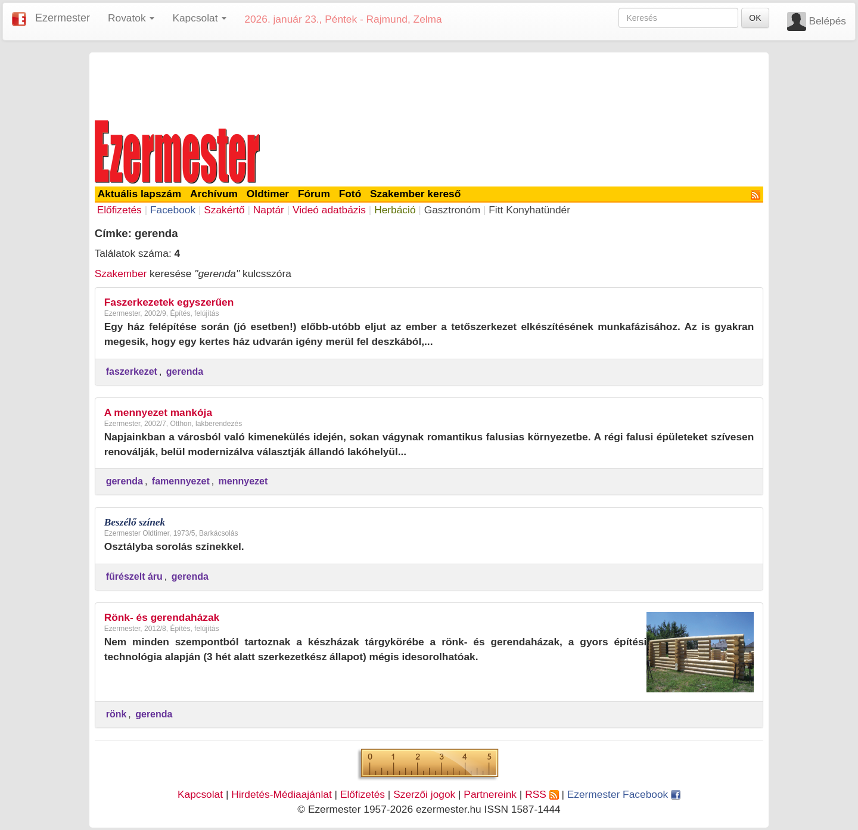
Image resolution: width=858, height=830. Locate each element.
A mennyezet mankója (158, 412)
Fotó (350, 194)
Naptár (268, 210)
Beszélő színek (135, 522)
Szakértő (224, 210)
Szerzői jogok (424, 794)
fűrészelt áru (134, 576)
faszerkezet (131, 371)
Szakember (121, 273)
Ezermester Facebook (623, 794)
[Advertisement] (429, 84)
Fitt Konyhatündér (529, 210)
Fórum (314, 194)
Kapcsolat (200, 794)
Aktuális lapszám (140, 194)
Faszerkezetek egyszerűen (169, 302)
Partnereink (490, 794)
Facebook (172, 210)
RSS (541, 794)
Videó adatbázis (329, 210)
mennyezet (243, 481)
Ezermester (62, 18)
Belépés (827, 21)
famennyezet (181, 481)
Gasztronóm (452, 210)
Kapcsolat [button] (199, 18)
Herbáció (394, 210)
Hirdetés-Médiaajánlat (281, 794)
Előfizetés (119, 210)
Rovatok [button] (131, 18)
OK (755, 18)
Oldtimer (268, 194)
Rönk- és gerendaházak (162, 617)
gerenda (184, 371)
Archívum (214, 194)
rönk (116, 714)
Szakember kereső (415, 194)
